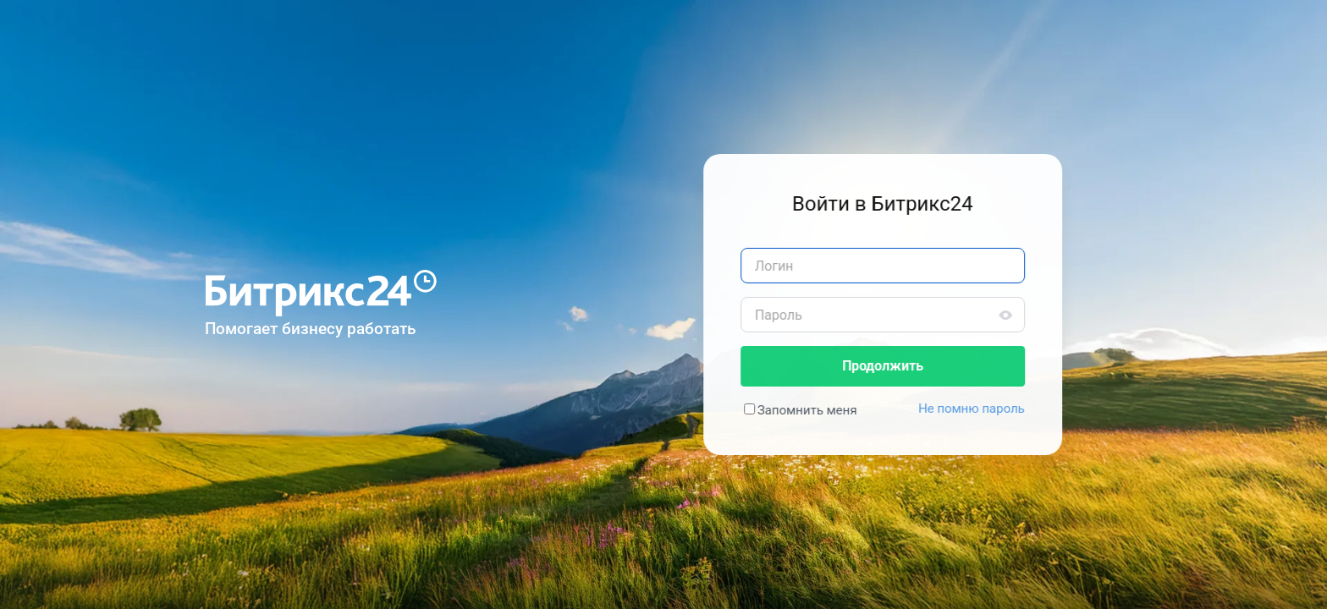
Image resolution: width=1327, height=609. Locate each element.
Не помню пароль (975, 408)
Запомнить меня (812, 410)
